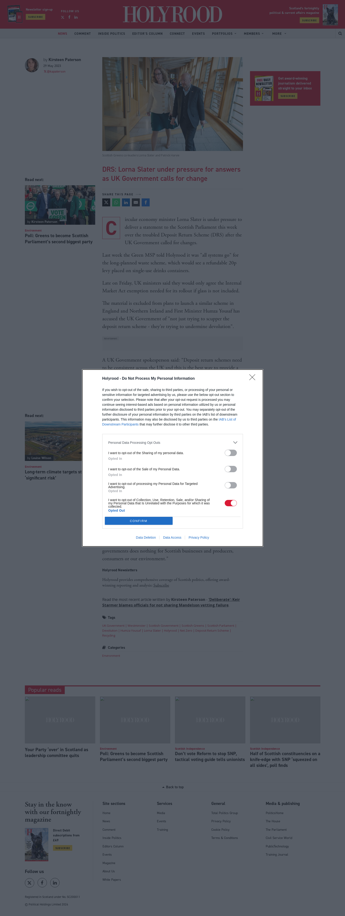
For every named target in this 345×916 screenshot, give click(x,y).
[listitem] (172, 442)
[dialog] (172, 458)
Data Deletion (146, 537)
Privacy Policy (199, 537)
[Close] (253, 378)
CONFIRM (139, 521)
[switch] (231, 453)
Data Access (172, 537)
